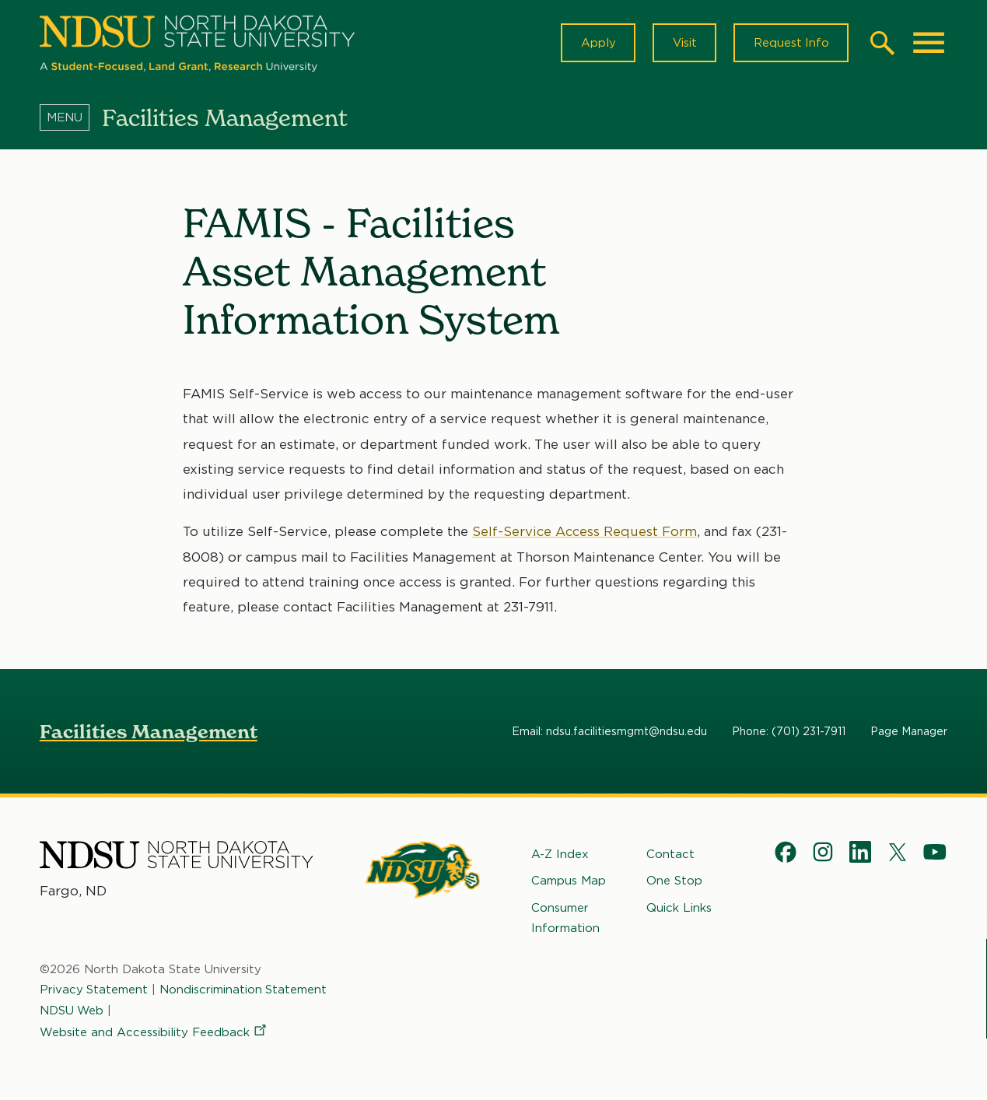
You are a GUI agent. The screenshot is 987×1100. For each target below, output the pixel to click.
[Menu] (71, 119)
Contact (670, 856)
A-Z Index (560, 856)
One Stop (674, 882)
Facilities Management (148, 733)
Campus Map (568, 882)
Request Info (790, 44)
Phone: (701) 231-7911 (788, 733)
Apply (595, 44)
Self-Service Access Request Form (585, 533)
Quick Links (679, 909)
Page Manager (908, 733)
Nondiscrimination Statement (244, 991)
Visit (682, 44)
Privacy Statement (94, 991)
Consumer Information (565, 919)
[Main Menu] (928, 43)
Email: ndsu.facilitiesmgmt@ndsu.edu (609, 733)
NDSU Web (72, 1012)
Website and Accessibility (154, 1034)
